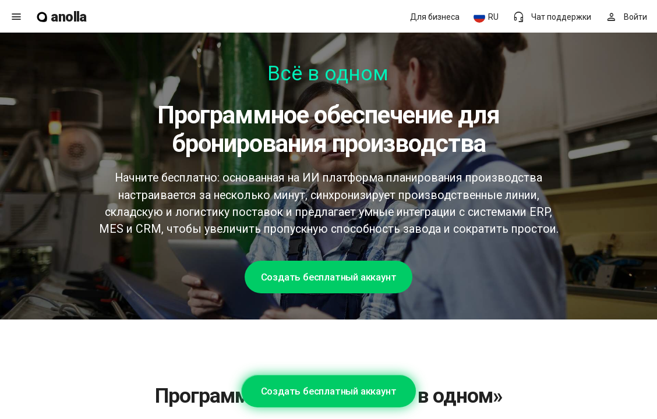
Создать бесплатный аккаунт (329, 277)
